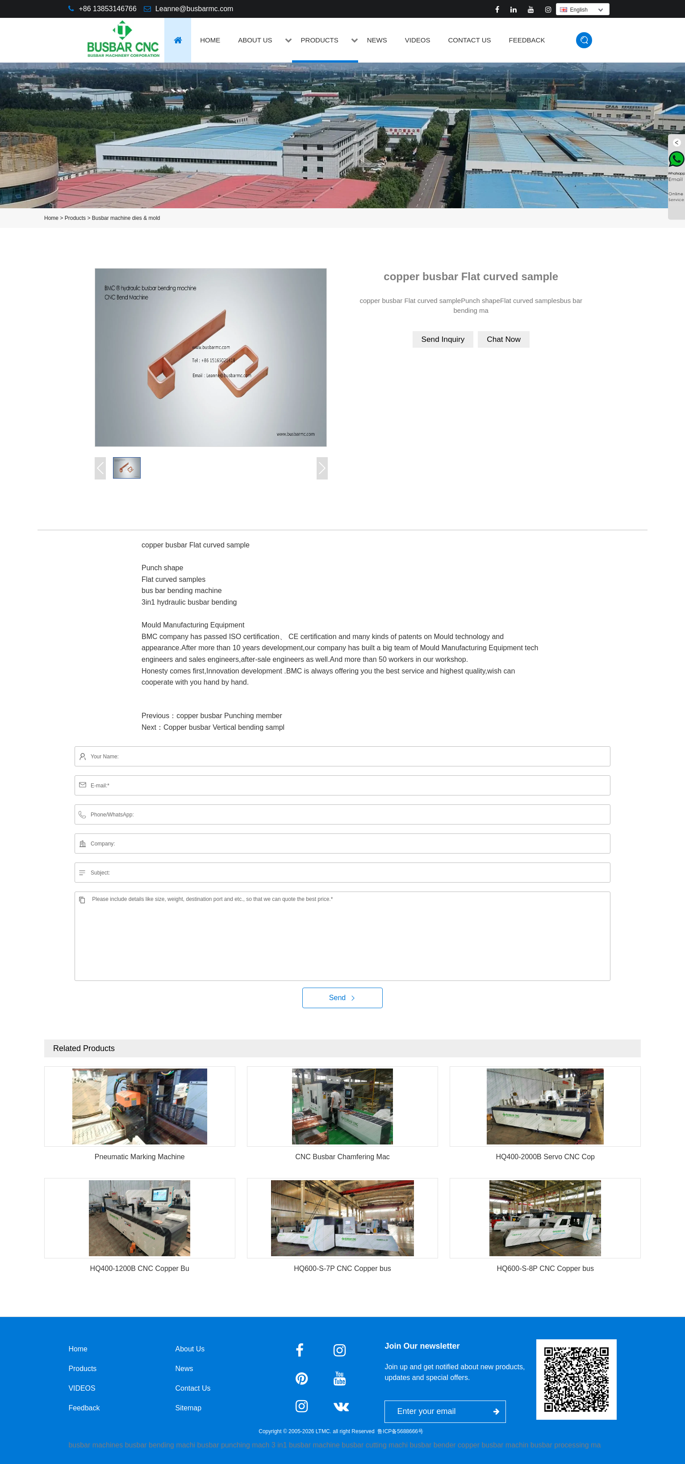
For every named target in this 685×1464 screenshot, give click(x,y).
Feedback (527, 40)
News (377, 40)
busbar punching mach (233, 1445)
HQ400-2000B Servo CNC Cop (545, 1157)
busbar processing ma (565, 1445)
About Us (255, 40)
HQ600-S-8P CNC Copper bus (545, 1268)
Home (210, 40)
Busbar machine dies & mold (126, 218)
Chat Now (504, 339)
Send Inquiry (442, 339)
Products (319, 40)
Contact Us (469, 40)
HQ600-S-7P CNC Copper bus (342, 1268)
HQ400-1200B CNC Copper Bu (139, 1268)
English (574, 10)
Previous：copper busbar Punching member (212, 715)
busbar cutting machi (375, 1445)
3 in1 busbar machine (305, 1445)
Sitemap (189, 1408)
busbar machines (95, 1445)
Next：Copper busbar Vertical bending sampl (213, 727)
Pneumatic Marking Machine (140, 1157)
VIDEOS (417, 40)
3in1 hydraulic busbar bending (189, 602)
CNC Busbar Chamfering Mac (342, 1157)
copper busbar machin (493, 1445)
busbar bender (432, 1445)
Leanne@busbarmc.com (194, 9)
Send (342, 997)
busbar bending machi (160, 1445)
